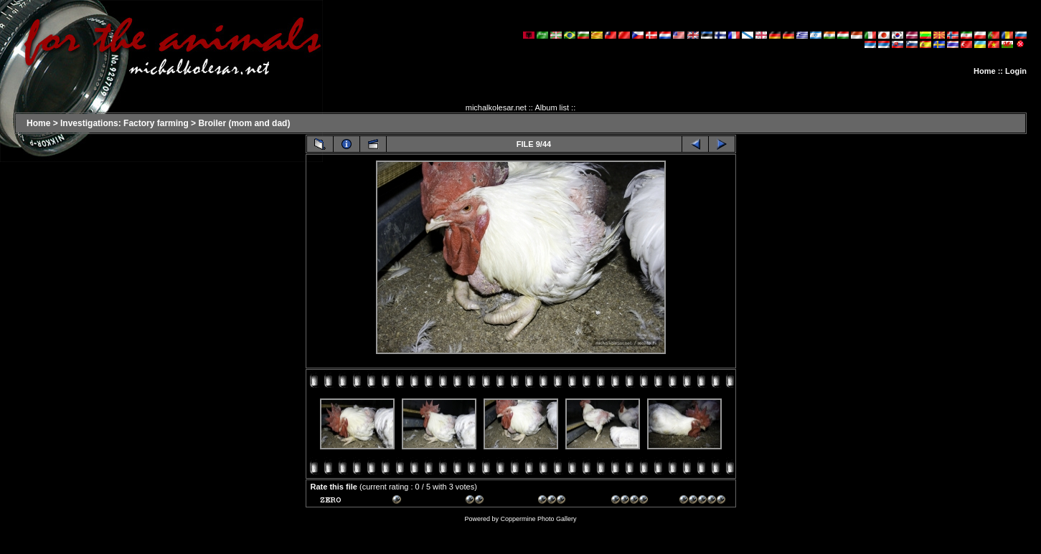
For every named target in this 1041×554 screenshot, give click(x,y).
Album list (551, 107)
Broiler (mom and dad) (244, 123)
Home (985, 71)
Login (1016, 71)
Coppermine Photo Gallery (538, 518)
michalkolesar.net (496, 107)
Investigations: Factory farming (124, 123)
